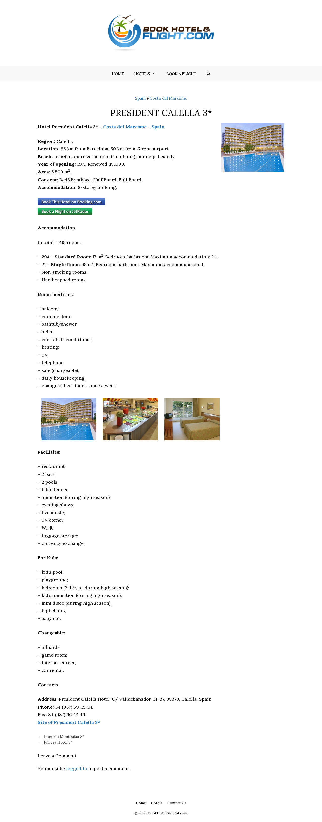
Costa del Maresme (168, 98)
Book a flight (181, 73)
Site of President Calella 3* (69, 722)
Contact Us (176, 803)
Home (118, 73)
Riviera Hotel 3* (58, 742)
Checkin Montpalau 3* (64, 736)
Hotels (147, 73)
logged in (76, 768)
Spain (140, 98)
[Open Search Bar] (208, 73)
